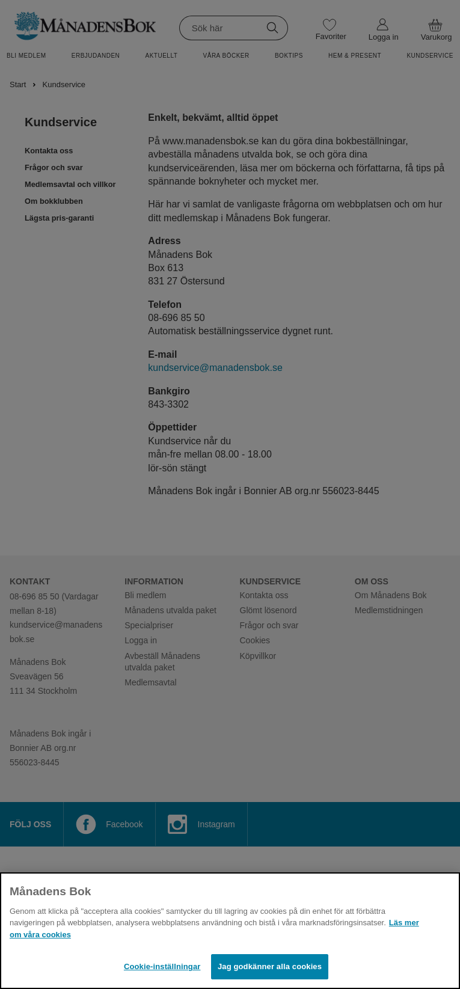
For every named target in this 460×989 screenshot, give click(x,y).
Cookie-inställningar (162, 966)
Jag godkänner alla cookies (270, 966)
